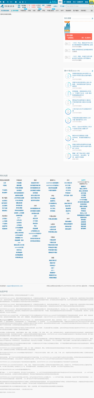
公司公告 (19, 220)
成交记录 (35, 218)
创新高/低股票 (19, 195)
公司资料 (35, 236)
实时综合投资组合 (35, 241)
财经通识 (83, 219)
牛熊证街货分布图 (53, 245)
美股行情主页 (52, 260)
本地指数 (19, 183)
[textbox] (80, 6)
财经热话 (83, 208)
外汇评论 (52, 208)
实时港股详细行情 (35, 185)
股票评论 (52, 201)
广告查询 (4, 223)
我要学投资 (83, 217)
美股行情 (53, 263)
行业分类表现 (19, 200)
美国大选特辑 (83, 206)
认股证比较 (53, 229)
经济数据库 (19, 252)
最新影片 (83, 186)
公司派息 (19, 225)
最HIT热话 (72, 71)
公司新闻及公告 (35, 231)
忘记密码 (4, 205)
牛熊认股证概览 (52, 219)
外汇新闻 (68, 188)
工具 (68, 213)
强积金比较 (68, 226)
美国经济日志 (52, 275)
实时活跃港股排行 (19, 193)
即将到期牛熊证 (52, 250)
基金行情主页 (68, 203)
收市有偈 (83, 193)
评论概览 (52, 198)
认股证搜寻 (53, 227)
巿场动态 (68, 193)
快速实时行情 (35, 183)
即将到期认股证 (52, 232)
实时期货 (19, 190)
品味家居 (83, 222)
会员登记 (4, 200)
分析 (52, 268)
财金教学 (4, 192)
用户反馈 (4, 208)
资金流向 (35, 223)
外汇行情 (68, 185)
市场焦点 (83, 211)
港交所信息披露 (52, 188)
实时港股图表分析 (35, 188)
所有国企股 (19, 205)
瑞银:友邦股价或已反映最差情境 (82, 49)
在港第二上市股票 (19, 213)
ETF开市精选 (83, 199)
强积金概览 (68, 221)
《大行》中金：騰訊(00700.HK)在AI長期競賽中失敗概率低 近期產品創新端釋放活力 (82, 44)
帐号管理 (5, 203)
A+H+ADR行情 (19, 247)
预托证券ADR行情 (19, 245)
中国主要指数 (19, 188)
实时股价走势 (35, 213)
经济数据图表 (19, 255)
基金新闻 (68, 208)
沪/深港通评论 (53, 203)
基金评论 (52, 206)
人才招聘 (4, 221)
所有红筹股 (19, 208)
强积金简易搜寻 (68, 224)
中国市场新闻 (53, 190)
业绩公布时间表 (19, 232)
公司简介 (4, 218)
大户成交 (35, 221)
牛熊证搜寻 (53, 240)
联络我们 (4, 210)
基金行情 (68, 206)
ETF (19, 218)
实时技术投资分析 (35, 238)
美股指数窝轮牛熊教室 (83, 215)
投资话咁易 (83, 204)
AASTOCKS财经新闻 (52, 183)
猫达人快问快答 (83, 191)
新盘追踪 (83, 226)
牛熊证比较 (53, 242)
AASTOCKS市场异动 (35, 233)
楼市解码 (83, 228)
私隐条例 (4, 228)
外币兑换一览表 (68, 195)
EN (11, 2)
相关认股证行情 (35, 195)
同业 (35, 226)
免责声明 (4, 226)
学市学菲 (83, 197)
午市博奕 (83, 195)
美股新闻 (53, 272)
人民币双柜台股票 (19, 198)
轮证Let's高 (83, 213)
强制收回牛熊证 (52, 252)
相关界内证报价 (35, 200)
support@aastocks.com (15, 286)
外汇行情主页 (68, 183)
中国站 (5, 185)
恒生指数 (67, 18)
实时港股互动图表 (35, 190)
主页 (4, 183)
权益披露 (35, 228)
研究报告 (52, 211)
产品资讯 (4, 190)
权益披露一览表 (19, 240)
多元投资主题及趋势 (83, 202)
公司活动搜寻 (19, 235)
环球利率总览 (19, 257)
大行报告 (19, 230)
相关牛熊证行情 (35, 198)
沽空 (35, 216)
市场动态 (53, 265)
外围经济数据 (52, 277)
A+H (19, 242)
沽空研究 (19, 222)
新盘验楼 (83, 224)
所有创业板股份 (19, 210)
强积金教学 (68, 229)
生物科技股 (19, 215)
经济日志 (19, 250)
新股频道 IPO (19, 237)
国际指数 (19, 185)
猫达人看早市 (83, 188)
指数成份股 (19, 203)
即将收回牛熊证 (52, 247)
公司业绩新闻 (19, 227)
